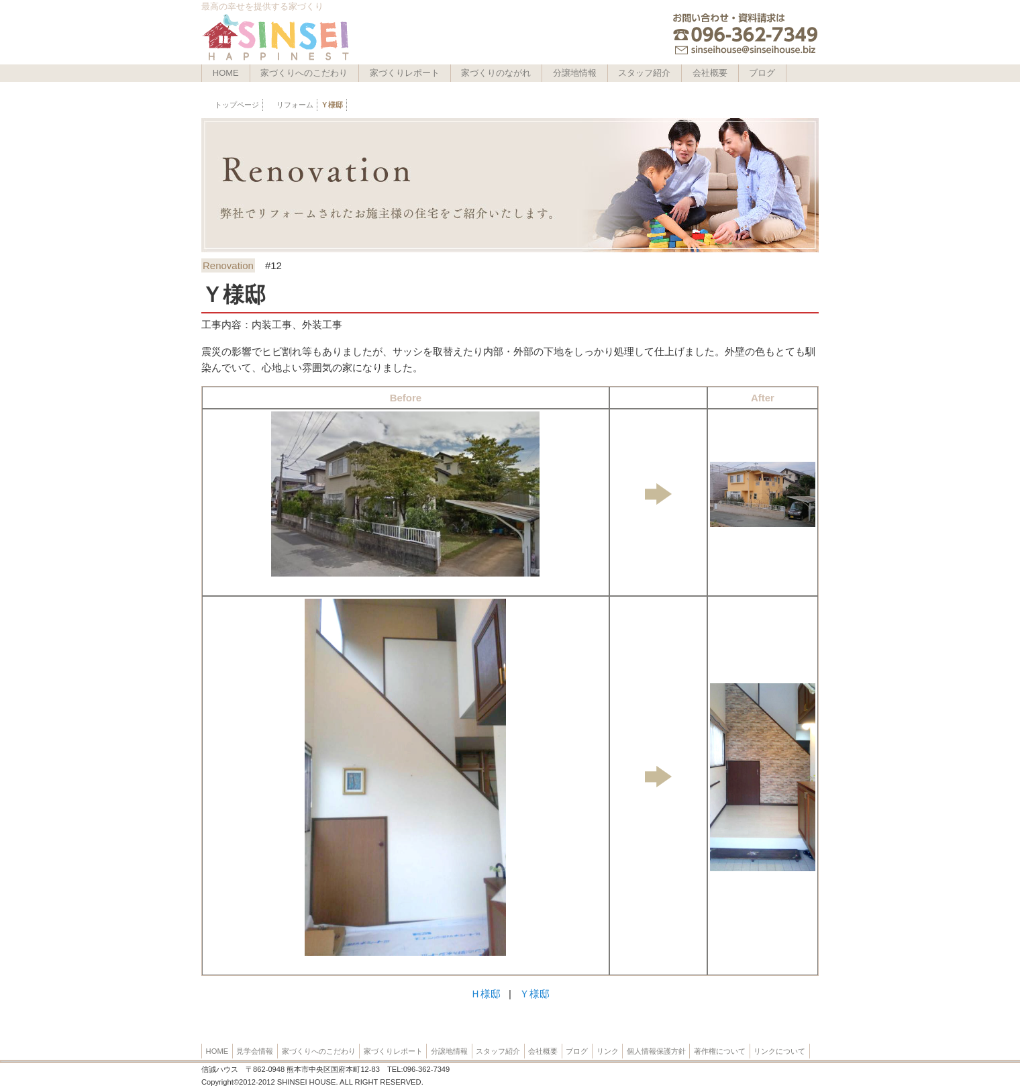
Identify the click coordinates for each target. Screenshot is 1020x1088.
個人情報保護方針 (656, 1051)
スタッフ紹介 (644, 73)
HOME (226, 73)
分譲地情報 (575, 73)
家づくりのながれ (496, 73)
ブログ (762, 73)
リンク (608, 1051)
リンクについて (779, 1051)
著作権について (720, 1051)
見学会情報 (254, 1051)
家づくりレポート (405, 73)
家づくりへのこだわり (304, 73)
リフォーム (294, 105)
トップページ (237, 105)
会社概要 (710, 73)
